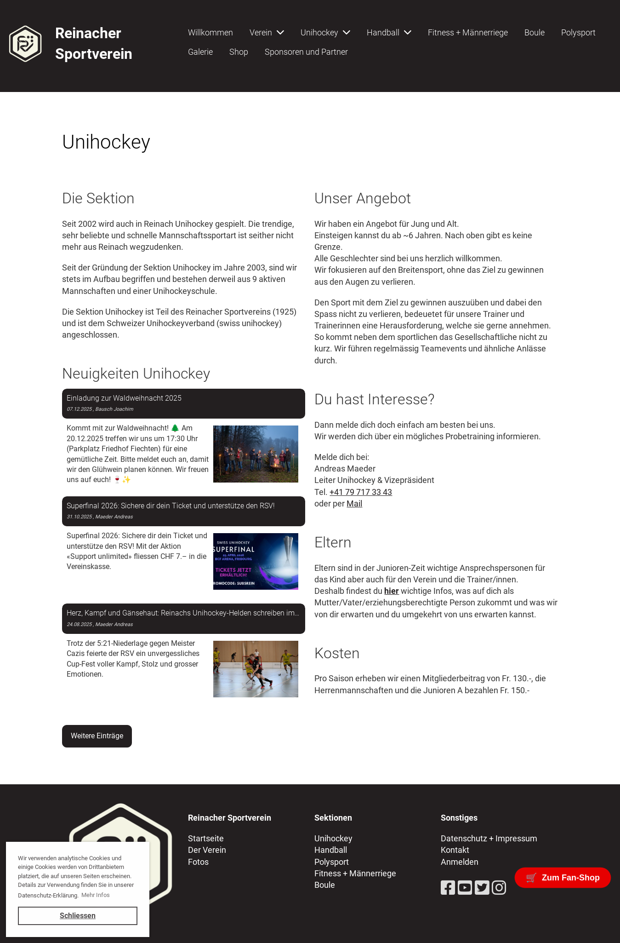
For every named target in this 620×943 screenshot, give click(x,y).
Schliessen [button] (78, 915)
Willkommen (210, 32)
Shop (238, 52)
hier (391, 591)
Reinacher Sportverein (93, 43)
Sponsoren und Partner (306, 52)
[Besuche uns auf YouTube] (465, 888)
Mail (354, 503)
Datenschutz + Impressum (489, 838)
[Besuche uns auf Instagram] (499, 888)
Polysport (578, 32)
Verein (267, 32)
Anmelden (459, 862)
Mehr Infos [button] (95, 894)
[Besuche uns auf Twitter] (482, 888)
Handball (389, 32)
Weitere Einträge (97, 735)
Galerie (200, 52)
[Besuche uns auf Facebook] (448, 888)
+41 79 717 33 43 (361, 492)
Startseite (206, 838)
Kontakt (455, 850)
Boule (534, 32)
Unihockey (325, 32)
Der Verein (207, 850)
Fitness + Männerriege (468, 32)
